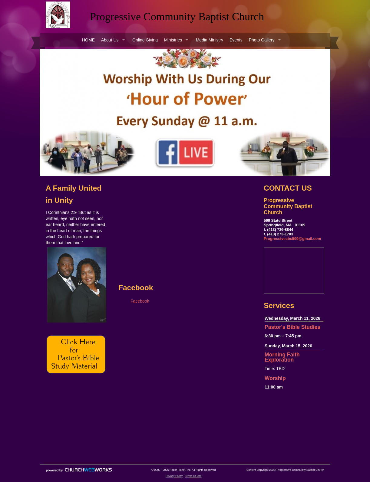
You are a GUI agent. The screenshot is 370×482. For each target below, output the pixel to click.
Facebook (139, 301)
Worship (275, 378)
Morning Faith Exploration (282, 357)
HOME (88, 40)
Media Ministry (209, 40)
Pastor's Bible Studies (292, 327)
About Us (110, 40)
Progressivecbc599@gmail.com (292, 239)
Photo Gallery (262, 40)
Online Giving (145, 40)
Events (236, 40)
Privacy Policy (174, 475)
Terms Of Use (193, 475)
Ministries (173, 40)
